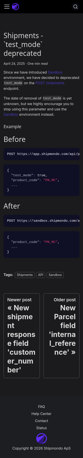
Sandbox (55, 72)
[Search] (75, 7)
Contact (41, 421)
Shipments (25, 275)
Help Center (41, 413)
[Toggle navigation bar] (7, 6)
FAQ (41, 406)
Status (41, 428)
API (40, 275)
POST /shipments (49, 83)
